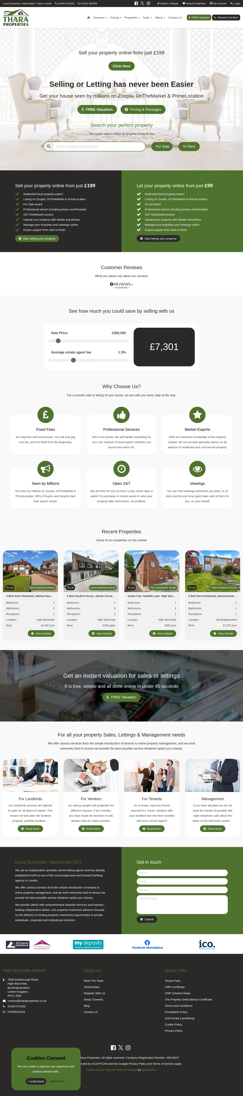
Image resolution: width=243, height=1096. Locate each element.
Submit (149, 919)
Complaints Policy (176, 1012)
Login (235, 3)
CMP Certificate (175, 987)
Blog (87, 1005)
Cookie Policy (173, 1024)
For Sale (162, 146)
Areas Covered (93, 999)
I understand (36, 1081)
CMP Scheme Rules (177, 993)
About (160, 17)
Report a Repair (167, 3)
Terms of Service (163, 1063)
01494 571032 (64, 3)
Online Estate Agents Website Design (112, 1069)
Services (100, 17)
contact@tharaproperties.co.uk (25, 1000)
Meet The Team (94, 980)
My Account (218, 3)
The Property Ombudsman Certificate (188, 999)
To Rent (189, 146)
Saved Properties (194, 3)
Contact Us (175, 17)
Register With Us (94, 993)
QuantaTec (149, 1069)
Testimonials (92, 987)
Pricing (116, 17)
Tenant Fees (173, 980)
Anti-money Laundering (179, 1018)
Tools (147, 17)
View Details (41, 633)
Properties (132, 17)
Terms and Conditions (178, 1005)
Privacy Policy (173, 1030)
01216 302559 (87, 3)
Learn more (57, 1081)
